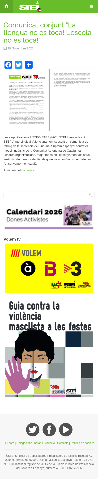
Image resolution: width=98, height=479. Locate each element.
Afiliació (50, 443)
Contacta (63, 443)
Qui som (9, 443)
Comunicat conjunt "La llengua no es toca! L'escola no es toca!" (48, 32)
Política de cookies (82, 443)
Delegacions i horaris (30, 443)
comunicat (28, 170)
